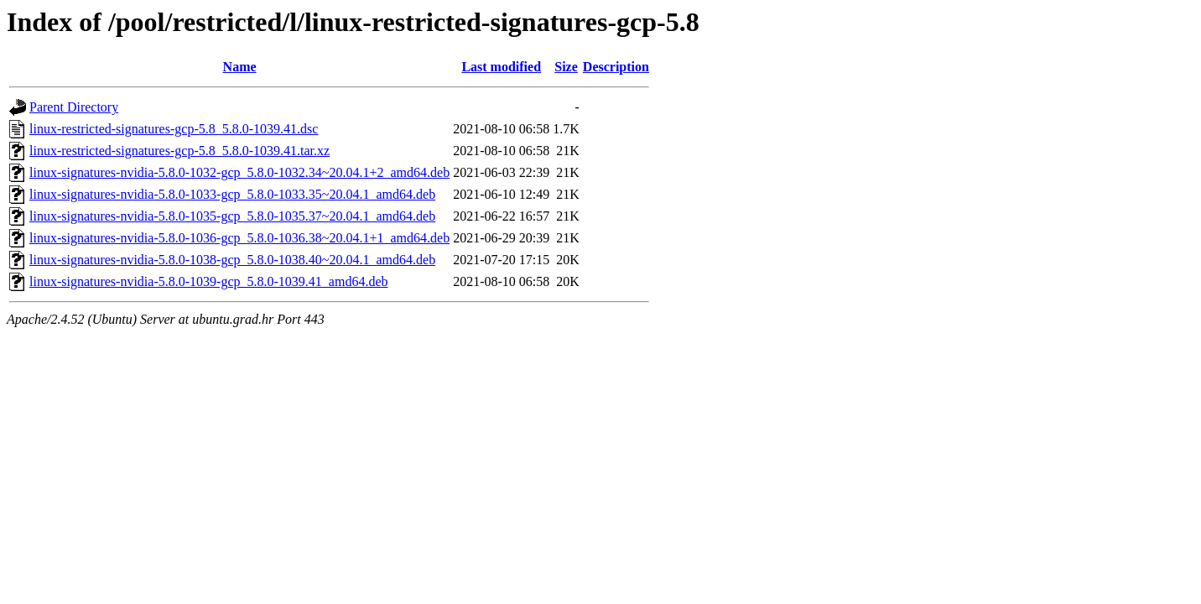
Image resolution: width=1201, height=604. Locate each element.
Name (240, 67)
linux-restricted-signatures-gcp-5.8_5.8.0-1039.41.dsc (173, 129)
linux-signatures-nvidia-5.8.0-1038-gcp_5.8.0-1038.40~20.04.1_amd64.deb (232, 260)
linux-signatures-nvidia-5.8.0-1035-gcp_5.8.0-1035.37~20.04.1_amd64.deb (232, 216)
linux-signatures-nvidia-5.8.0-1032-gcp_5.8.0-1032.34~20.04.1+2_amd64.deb (239, 172)
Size (566, 67)
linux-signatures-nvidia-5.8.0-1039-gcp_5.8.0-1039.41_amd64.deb (208, 281)
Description (616, 67)
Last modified (501, 67)
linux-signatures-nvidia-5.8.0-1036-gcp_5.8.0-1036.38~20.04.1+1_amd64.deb (239, 238)
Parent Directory (73, 107)
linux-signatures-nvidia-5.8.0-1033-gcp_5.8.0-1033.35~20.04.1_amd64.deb (232, 194)
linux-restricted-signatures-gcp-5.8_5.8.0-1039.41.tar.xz (179, 150)
